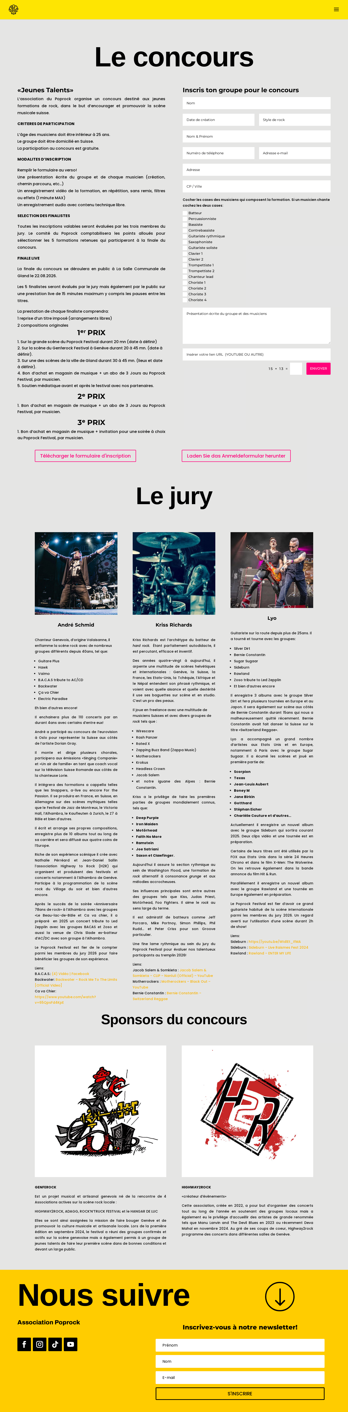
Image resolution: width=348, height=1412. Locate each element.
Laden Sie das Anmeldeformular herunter (236, 455)
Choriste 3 (194, 294)
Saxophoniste (197, 242)
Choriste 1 (194, 282)
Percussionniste (199, 219)
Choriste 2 (194, 288)
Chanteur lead (198, 277)
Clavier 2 (193, 259)
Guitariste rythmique (204, 236)
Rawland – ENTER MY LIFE (270, 953)
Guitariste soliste (200, 248)
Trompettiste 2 (198, 271)
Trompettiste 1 (198, 265)
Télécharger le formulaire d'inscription (85, 455)
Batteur (192, 213)
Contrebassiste (199, 230)
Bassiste (193, 224)
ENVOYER (318, 368)
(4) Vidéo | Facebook (70, 973)
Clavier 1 (193, 253)
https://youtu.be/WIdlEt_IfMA (275, 941)
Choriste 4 (194, 300)
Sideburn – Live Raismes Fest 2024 (278, 947)
